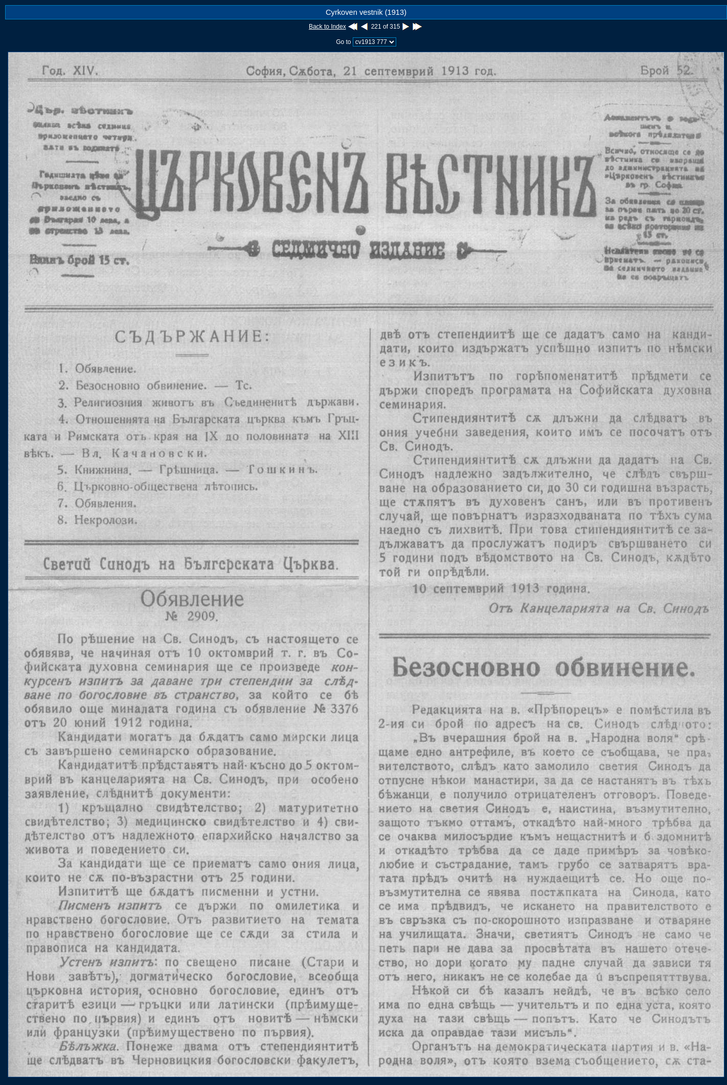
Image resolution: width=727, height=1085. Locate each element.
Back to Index (327, 26)
